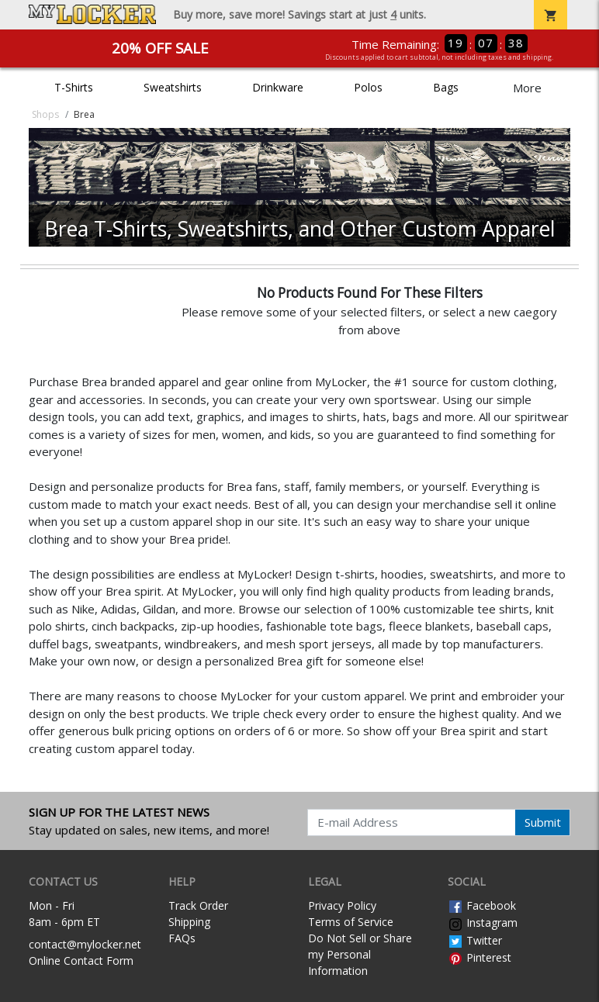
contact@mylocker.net (85, 944)
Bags (446, 87)
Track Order (198, 905)
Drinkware (277, 87)
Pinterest (479, 957)
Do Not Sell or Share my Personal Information (360, 954)
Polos (368, 87)
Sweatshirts (173, 87)
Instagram (483, 922)
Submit (543, 822)
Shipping (189, 921)
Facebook (482, 905)
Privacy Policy (342, 905)
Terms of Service (350, 921)
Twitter (475, 940)
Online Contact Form (81, 960)
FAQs (182, 938)
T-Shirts (73, 87)
